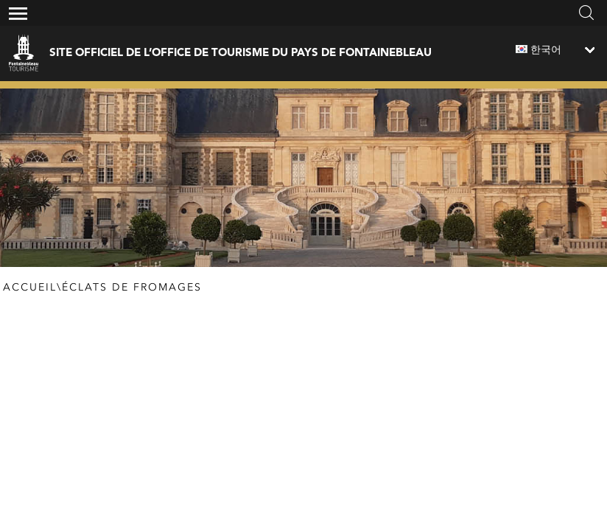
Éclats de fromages (132, 287)
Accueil (30, 287)
